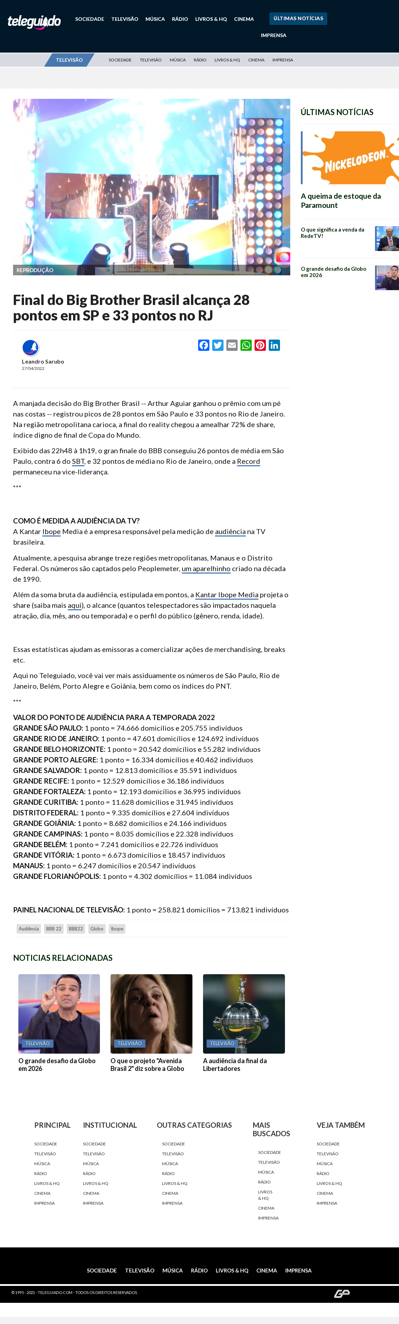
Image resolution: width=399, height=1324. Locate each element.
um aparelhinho (206, 568)
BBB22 (76, 928)
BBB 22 (53, 928)
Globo (96, 928)
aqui (75, 605)
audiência (230, 531)
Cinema (244, 19)
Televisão (124, 19)
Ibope (51, 531)
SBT (78, 461)
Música (155, 19)
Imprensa (273, 35)
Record (248, 461)
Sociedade (89, 19)
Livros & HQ (211, 19)
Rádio (180, 19)
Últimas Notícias (298, 18)
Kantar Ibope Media (226, 594)
